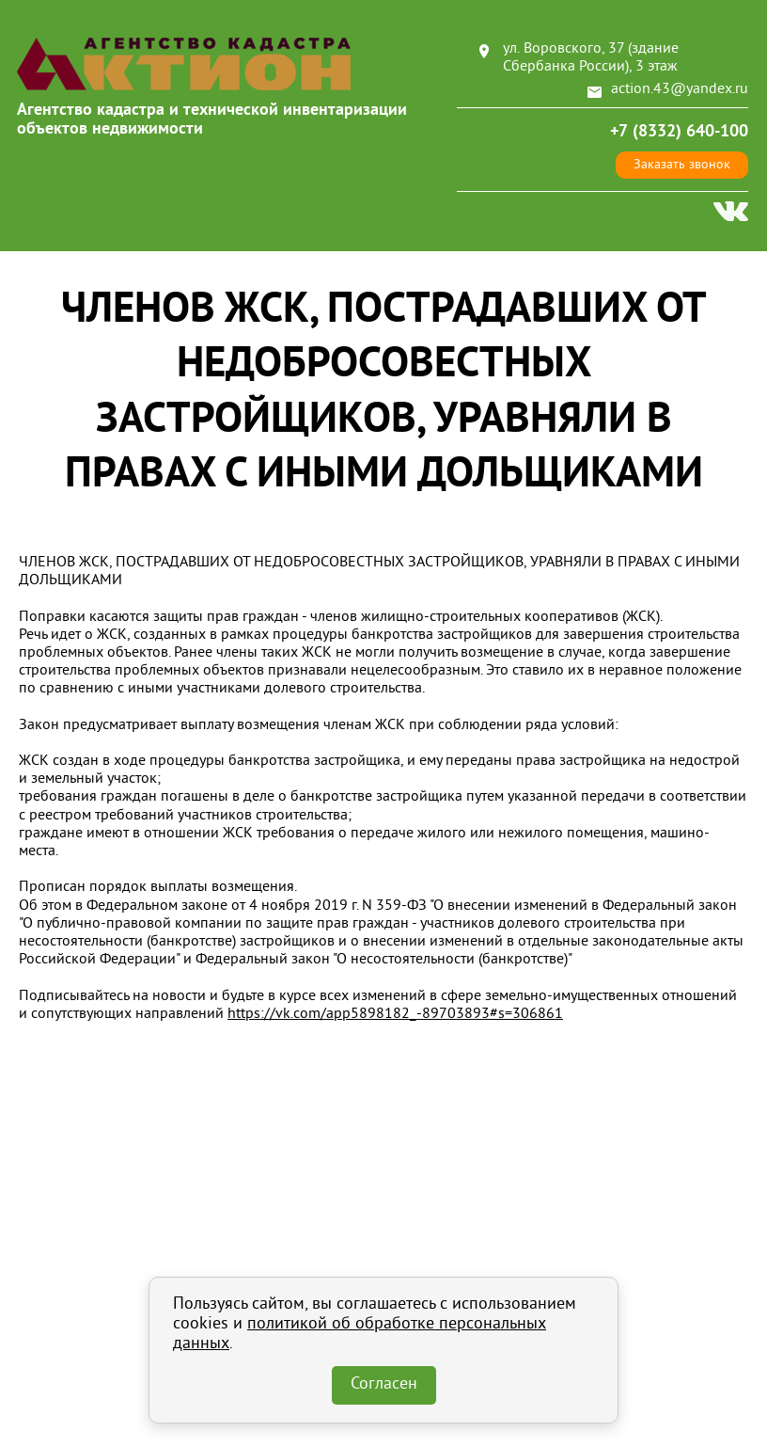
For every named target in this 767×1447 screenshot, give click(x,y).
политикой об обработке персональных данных (359, 1334)
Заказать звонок (682, 165)
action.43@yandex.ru (679, 89)
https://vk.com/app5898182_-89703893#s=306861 (395, 1014)
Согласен (384, 1385)
